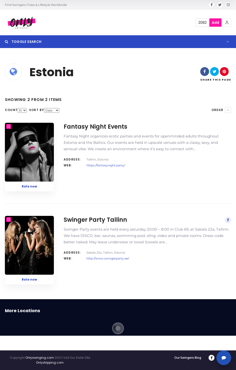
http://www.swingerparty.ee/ (107, 258)
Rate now (29, 186)
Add (215, 22)
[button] (227, 22)
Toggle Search (23, 41)
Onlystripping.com (50, 362)
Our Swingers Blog (187, 358)
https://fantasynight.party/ (105, 165)
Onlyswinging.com (39, 358)
